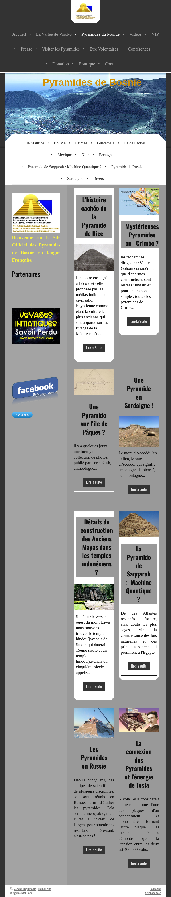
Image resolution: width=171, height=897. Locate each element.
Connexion (155, 889)
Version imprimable (23, 889)
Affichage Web (153, 893)
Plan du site (44, 889)
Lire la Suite (94, 347)
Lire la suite (94, 482)
